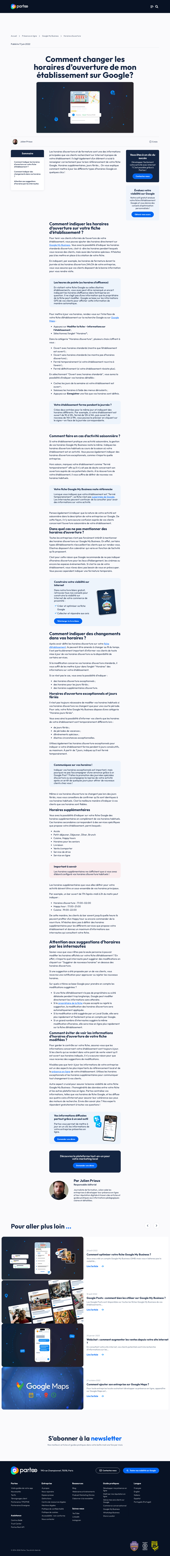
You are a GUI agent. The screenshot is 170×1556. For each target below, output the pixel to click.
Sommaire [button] (27, 153)
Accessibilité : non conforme (53, 1515)
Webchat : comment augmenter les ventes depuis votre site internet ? (127, 1341)
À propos (45, 1488)
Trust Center (16, 1523)
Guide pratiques (111, 1483)
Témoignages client (19, 1498)
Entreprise (47, 1483)
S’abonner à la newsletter (82, 1498)
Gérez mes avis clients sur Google (113, 1500)
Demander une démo (66, 1139)
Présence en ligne (29, 36)
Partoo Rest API (17, 1527)
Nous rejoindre (48, 1491)
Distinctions (46, 1498)
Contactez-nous (143, 176)
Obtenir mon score (143, 214)
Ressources (77, 1483)
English (137, 1491)
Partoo (14, 1483)
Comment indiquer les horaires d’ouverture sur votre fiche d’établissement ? (27, 164)
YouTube (75, 1513)
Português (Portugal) (142, 1501)
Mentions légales (49, 1505)
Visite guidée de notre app (22, 1488)
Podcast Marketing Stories (83, 1494)
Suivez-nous (78, 1508)
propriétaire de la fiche (70, 1003)
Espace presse (48, 1494)
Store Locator (109, 1515)
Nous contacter (48, 1519)
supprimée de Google (103, 496)
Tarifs (13, 1494)
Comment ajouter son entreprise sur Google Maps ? (118, 1384)
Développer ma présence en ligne (115, 1489)
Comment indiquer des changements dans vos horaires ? (27, 174)
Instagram (76, 1520)
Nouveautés (16, 1491)
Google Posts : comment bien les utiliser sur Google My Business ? (126, 1297)
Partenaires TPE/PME (20, 1501)
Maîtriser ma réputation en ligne (114, 1494)
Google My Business (50, 36)
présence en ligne (61, 1071)
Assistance (16, 1515)
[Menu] (152, 6)
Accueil (14, 36)
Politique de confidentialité (53, 1508)
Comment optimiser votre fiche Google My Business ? (119, 1254)
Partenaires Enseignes (20, 1505)
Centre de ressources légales (54, 1501)
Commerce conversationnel (114, 1505)
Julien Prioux (26, 141)
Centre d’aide (16, 1520)
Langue (137, 1483)
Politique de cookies (50, 1512)
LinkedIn (75, 1516)
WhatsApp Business (111, 1512)
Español (137, 1498)
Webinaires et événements (83, 1491)
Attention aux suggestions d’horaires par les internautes (26, 182)
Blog (74, 1488)
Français (137, 1488)
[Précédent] (156, 1225)
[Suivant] (147, 1225)
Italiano (137, 1494)
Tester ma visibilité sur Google (141, 1470)
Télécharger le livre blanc (68, 621)
